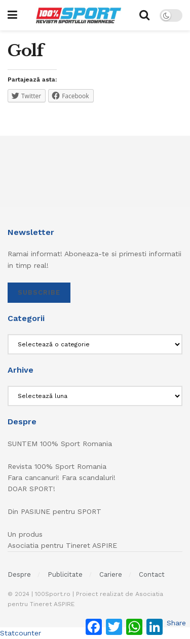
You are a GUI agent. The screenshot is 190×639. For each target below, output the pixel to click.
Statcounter (20, 633)
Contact (152, 574)
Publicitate (65, 574)
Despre (19, 574)
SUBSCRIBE (39, 292)
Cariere (110, 574)
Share (176, 623)
